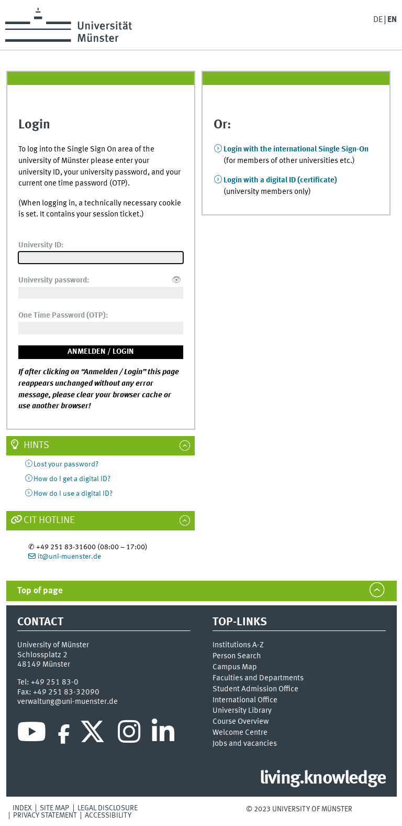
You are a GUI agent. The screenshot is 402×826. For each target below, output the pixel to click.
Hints (36, 445)
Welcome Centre (240, 733)
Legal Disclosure (107, 808)
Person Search (237, 656)
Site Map (54, 808)
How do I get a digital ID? (72, 479)
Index (22, 808)
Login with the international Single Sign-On (296, 149)
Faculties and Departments (258, 678)
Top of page (40, 590)
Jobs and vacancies (245, 744)
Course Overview (241, 722)
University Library (242, 711)
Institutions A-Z (238, 645)
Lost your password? (66, 464)
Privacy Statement (45, 815)
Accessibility (108, 815)
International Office (245, 700)
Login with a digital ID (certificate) (280, 180)
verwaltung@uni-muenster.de (67, 702)
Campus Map (235, 667)
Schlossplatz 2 (42, 655)
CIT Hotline (49, 520)
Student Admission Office (255, 689)
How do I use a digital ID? (73, 493)
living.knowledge (323, 778)
